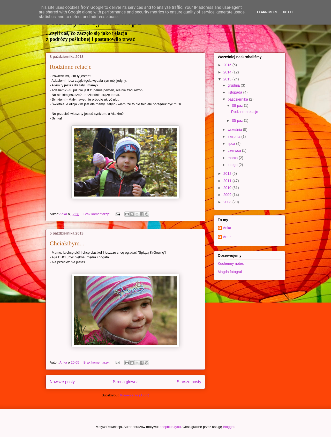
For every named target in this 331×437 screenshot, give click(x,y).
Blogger (228, 427)
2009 (227, 195)
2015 (227, 65)
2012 (227, 173)
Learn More (267, 12)
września (235, 129)
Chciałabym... (67, 243)
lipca (232, 143)
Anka (227, 228)
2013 (227, 79)
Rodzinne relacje (71, 66)
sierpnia (234, 136)
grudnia (234, 85)
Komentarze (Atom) (134, 395)
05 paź (238, 120)
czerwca (235, 150)
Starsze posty (189, 382)
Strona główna (126, 382)
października (238, 99)
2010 (227, 188)
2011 (227, 181)
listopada (235, 92)
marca (233, 158)
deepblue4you (170, 427)
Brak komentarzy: (97, 214)
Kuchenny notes (231, 263)
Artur (227, 237)
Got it (288, 12)
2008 (227, 202)
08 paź (238, 105)
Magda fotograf (230, 272)
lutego (233, 165)
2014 (227, 72)
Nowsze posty (62, 382)
